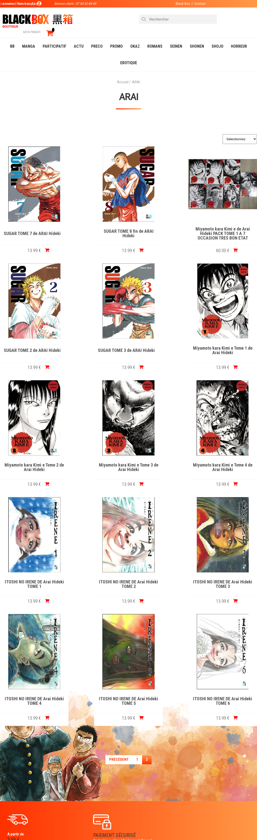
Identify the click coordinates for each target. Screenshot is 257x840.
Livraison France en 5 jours (223, 715)
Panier (150, 761)
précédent (119, 635)
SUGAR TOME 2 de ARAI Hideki (226, 226)
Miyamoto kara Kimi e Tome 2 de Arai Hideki (161, 343)
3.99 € (14, 716)
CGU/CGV (151, 785)
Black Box (176, 4)
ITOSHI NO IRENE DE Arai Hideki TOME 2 (161, 460)
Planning (105, 785)
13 (30, 243)
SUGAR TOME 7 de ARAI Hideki (31, 226)
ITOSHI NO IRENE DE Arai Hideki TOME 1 (96, 460)
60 (161, 243)
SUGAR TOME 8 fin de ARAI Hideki (96, 226)
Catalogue (15, 826)
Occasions (116, 826)
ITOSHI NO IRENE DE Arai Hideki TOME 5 (128, 576)
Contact (193, 4)
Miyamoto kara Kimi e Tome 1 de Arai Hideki (96, 343)
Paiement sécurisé (93, 712)
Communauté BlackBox (79, 826)
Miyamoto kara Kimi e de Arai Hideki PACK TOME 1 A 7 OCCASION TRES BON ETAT (161, 226)
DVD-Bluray (41, 826)
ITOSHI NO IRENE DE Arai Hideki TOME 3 (226, 460)
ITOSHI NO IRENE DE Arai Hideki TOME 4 (31, 576)
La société (106, 761)
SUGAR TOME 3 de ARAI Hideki (31, 343)
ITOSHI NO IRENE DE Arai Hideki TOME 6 (226, 576)
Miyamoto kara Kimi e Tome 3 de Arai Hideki (226, 343)
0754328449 (148, 712)
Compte (151, 769)
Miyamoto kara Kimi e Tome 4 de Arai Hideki (31, 460)
